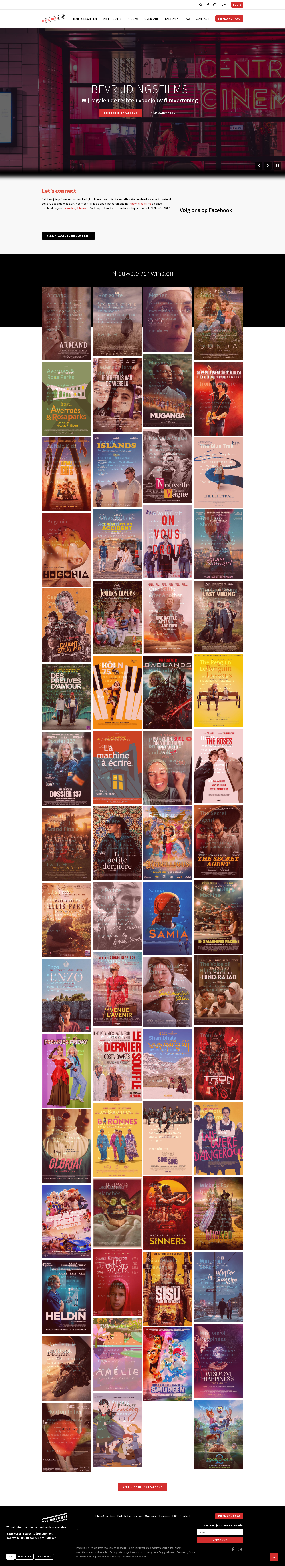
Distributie (112, 18)
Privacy (113, 1552)
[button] (274, 1557)
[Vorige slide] (258, 166)
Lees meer (44, 1556)
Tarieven (172, 18)
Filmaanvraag (229, 18)
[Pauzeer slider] (277, 166)
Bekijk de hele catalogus (142, 1487)
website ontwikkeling (142, 1552)
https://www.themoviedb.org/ (107, 1556)
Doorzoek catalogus (121, 113)
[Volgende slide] (268, 166)
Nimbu (192, 1552)
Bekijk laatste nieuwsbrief (68, 235)
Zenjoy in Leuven (166, 1552)
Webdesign (124, 1552)
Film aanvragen (163, 113)
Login (237, 4)
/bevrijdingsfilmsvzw (75, 208)
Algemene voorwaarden (134, 1556)
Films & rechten (84, 18)
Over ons (151, 18)
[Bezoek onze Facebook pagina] (208, 4)
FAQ (187, 18)
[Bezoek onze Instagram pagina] (214, 4)
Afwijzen (24, 1556)
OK (10, 1556)
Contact (203, 18)
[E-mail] (220, 1532)
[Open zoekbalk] (200, 4)
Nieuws (133, 18)
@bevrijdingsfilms (140, 203)
